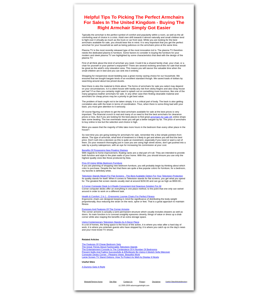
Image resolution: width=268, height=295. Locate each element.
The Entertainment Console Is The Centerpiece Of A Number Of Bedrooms (119, 249)
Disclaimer (156, 282)
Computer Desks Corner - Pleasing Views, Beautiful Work (111, 254)
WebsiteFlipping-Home (93, 282)
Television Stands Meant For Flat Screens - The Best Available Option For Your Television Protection (132, 176)
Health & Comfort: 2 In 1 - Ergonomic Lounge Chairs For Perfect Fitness (118, 196)
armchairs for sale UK (161, 117)
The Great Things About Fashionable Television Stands (109, 247)
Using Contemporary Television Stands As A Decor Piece (110, 222)
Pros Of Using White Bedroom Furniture (102, 163)
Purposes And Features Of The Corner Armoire (105, 209)
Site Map (113, 282)
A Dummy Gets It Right (93, 267)
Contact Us (127, 282)
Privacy (142, 282)
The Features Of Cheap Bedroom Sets (101, 244)
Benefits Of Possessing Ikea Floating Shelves (105, 150)
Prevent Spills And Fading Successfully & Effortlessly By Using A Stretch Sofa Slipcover (126, 252)
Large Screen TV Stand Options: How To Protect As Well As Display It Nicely (120, 257)
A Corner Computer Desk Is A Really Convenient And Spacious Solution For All (121, 186)
